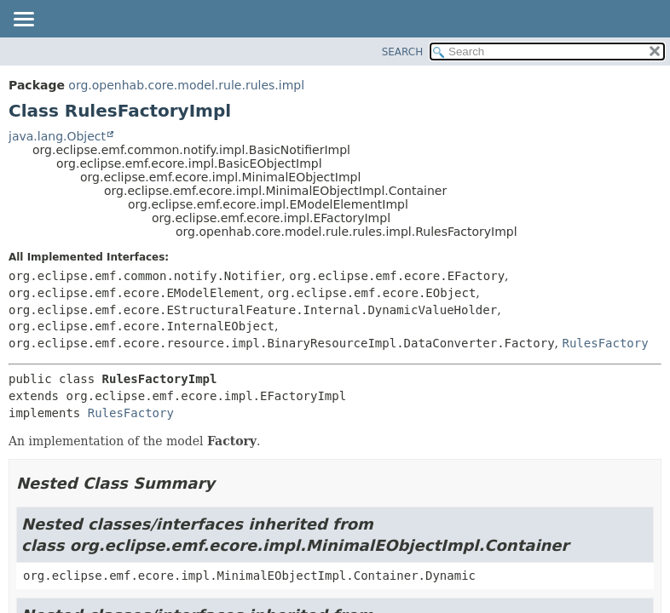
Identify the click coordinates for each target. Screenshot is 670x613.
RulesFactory (606, 343)
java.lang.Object (57, 136)
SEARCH (403, 52)
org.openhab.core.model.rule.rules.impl (186, 85)
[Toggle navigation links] (23, 20)
